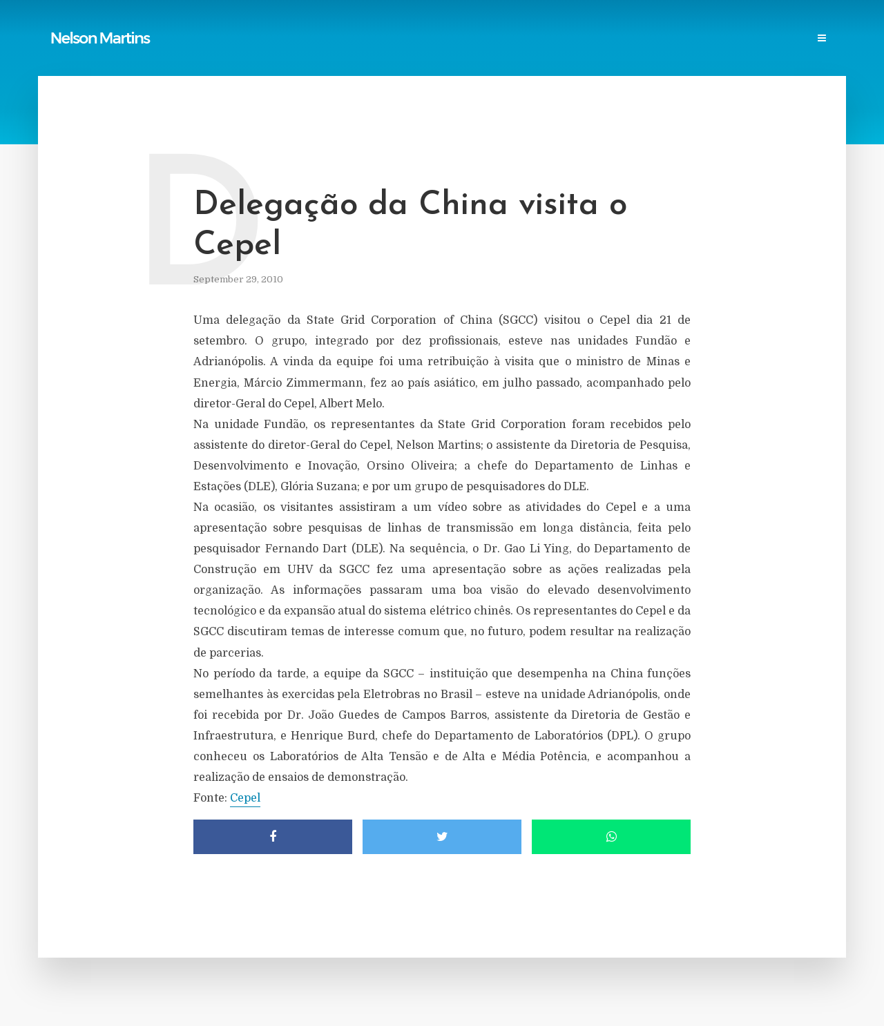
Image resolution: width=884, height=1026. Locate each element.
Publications (266, 39)
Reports (331, 39)
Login (813, 39)
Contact (761, 39)
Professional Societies (560, 39)
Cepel (245, 798)
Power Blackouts (450, 39)
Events (706, 39)
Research (651, 39)
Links (380, 39)
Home (207, 39)
